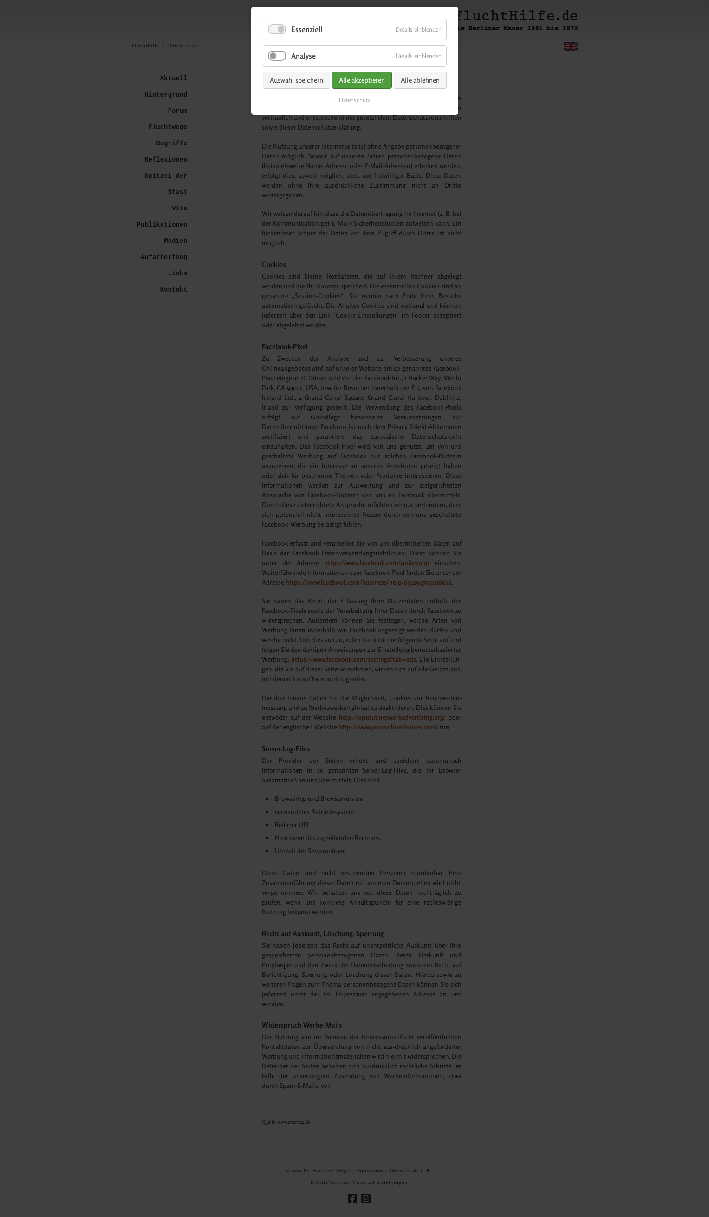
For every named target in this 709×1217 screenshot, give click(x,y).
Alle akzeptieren (362, 80)
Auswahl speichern (296, 80)
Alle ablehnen (420, 80)
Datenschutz (355, 100)
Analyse (303, 55)
